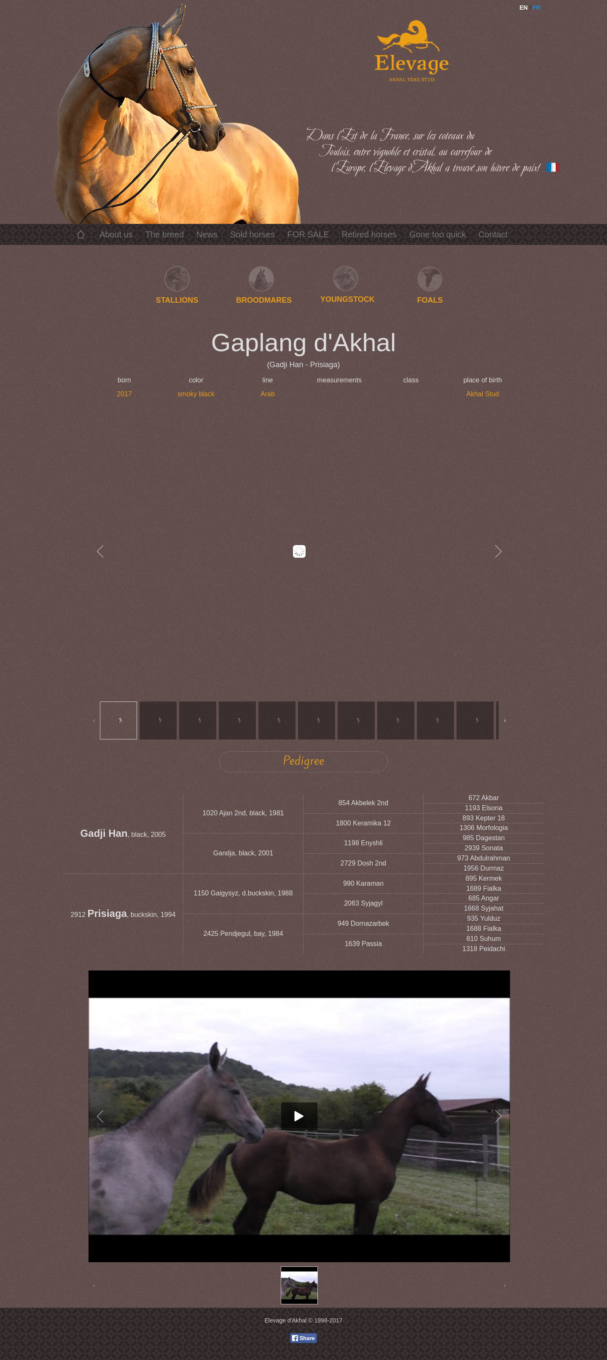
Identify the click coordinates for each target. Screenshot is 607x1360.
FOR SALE (308, 234)
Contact (493, 234)
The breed (164, 234)
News (207, 234)
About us (116, 234)
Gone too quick (437, 234)
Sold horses (252, 234)
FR (536, 7)
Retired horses (369, 234)
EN (524, 7)
